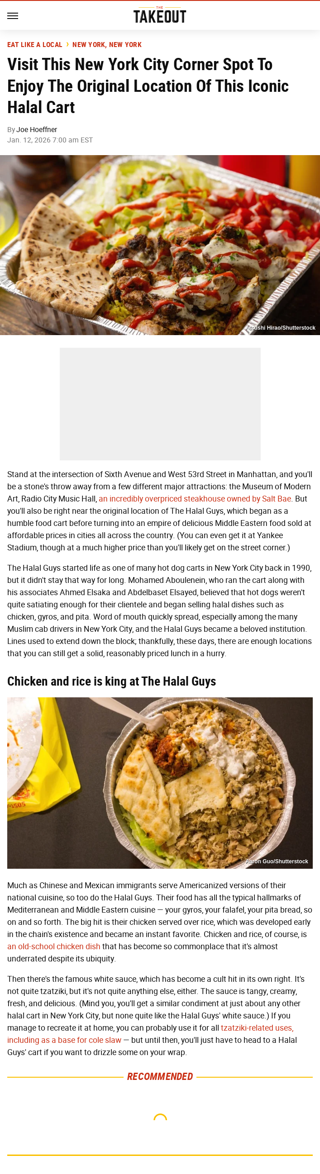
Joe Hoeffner (36, 129)
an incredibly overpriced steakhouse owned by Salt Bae (195, 499)
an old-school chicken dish (53, 947)
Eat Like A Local (34, 44)
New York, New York (107, 44)
